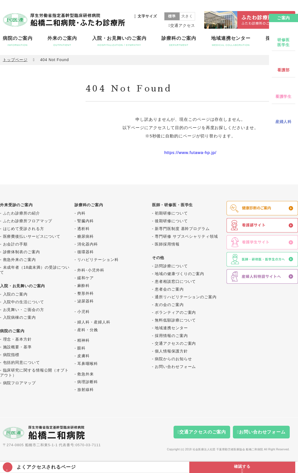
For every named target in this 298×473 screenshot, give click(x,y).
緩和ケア (85, 278)
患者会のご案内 (169, 289)
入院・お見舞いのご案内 (119, 41)
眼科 (81, 348)
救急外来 (85, 374)
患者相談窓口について (175, 281)
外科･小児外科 (90, 270)
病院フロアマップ (19, 383)
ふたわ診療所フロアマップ (27, 221)
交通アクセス (182, 25)
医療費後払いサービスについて (32, 236)
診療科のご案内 (178, 41)
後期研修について (171, 221)
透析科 (83, 228)
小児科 (83, 311)
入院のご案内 (15, 294)
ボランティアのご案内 (175, 312)
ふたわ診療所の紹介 (21, 213)
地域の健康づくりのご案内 (179, 273)
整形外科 (85, 293)
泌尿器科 (85, 301)
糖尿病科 (85, 236)
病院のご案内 (17, 41)
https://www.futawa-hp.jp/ (190, 152)
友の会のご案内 (169, 304)
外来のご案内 (62, 41)
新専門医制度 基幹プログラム (182, 228)
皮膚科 (83, 356)
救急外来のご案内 (19, 259)
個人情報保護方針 (171, 351)
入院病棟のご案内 (19, 317)
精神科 (83, 340)
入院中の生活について (23, 302)
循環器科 (85, 252)
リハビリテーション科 (97, 259)
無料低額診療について (175, 320)
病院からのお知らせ (173, 359)
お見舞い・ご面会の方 (23, 309)
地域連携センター (231, 41)
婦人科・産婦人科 (93, 322)
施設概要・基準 (17, 347)
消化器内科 (87, 244)
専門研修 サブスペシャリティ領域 (186, 236)
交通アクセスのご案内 (175, 343)
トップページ (15, 60)
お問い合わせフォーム (175, 366)
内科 (81, 213)
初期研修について (171, 213)
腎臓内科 (85, 221)
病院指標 (11, 354)
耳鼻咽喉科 (87, 363)
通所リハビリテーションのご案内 (186, 297)
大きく (187, 16)
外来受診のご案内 (16, 205)
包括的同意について (21, 362)
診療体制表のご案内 (21, 252)
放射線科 (85, 389)
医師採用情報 (167, 244)
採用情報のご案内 (171, 335)
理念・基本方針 (17, 339)
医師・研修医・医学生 (172, 205)
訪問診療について (171, 266)
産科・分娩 (87, 330)
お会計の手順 (15, 244)
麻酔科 (83, 285)
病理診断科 (87, 382)
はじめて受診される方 (23, 228)
